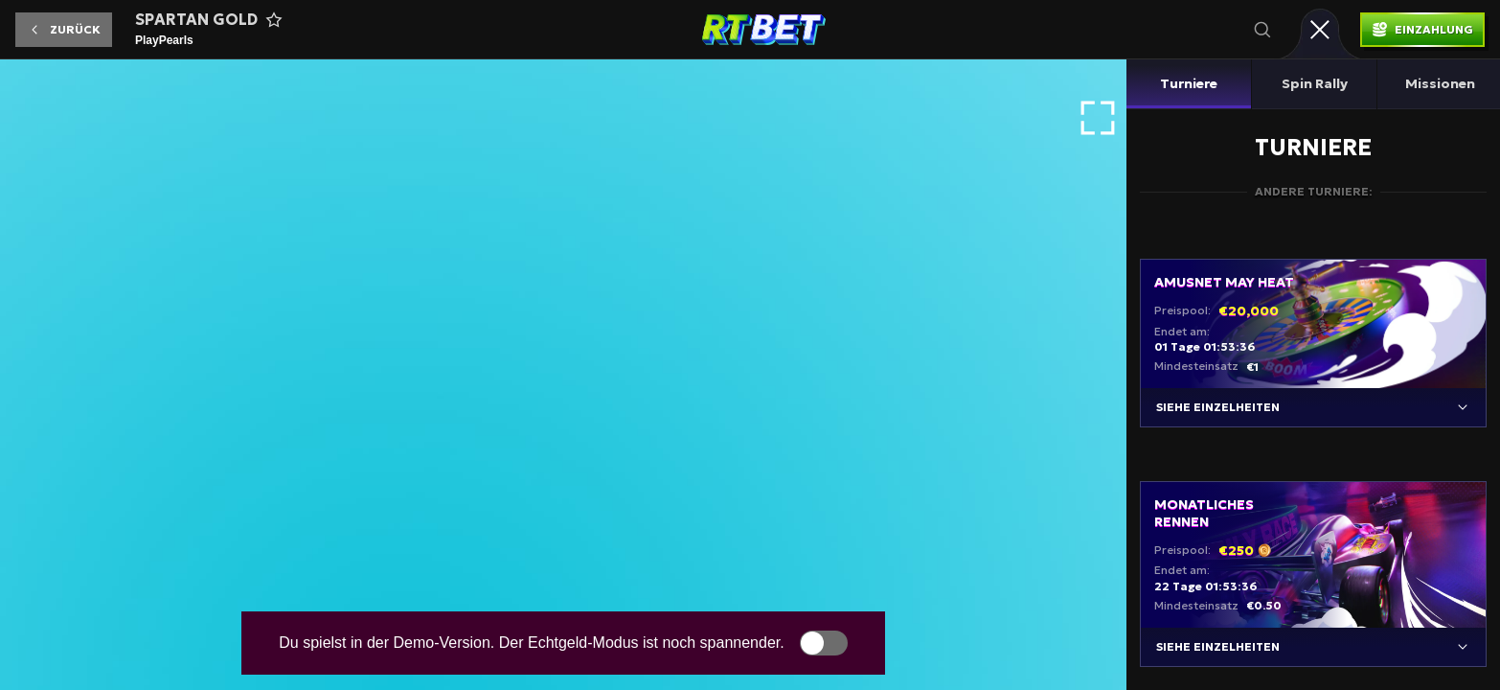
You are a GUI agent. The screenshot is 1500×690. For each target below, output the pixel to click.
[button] (63, 29)
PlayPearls (164, 40)
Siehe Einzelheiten (1218, 407)
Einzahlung (1434, 29)
